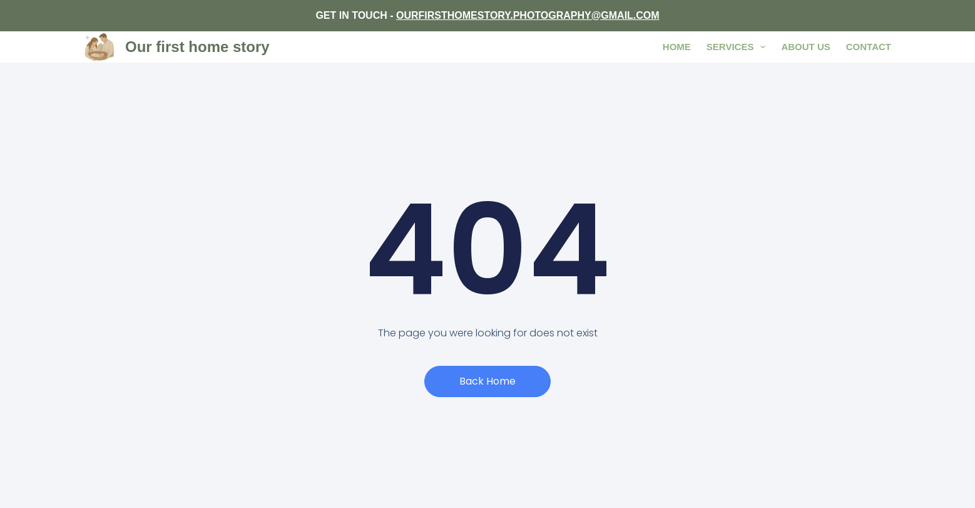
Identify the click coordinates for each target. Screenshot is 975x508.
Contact (868, 46)
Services (739, 46)
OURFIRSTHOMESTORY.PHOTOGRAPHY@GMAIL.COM (528, 15)
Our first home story (197, 46)
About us (805, 46)
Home (677, 46)
